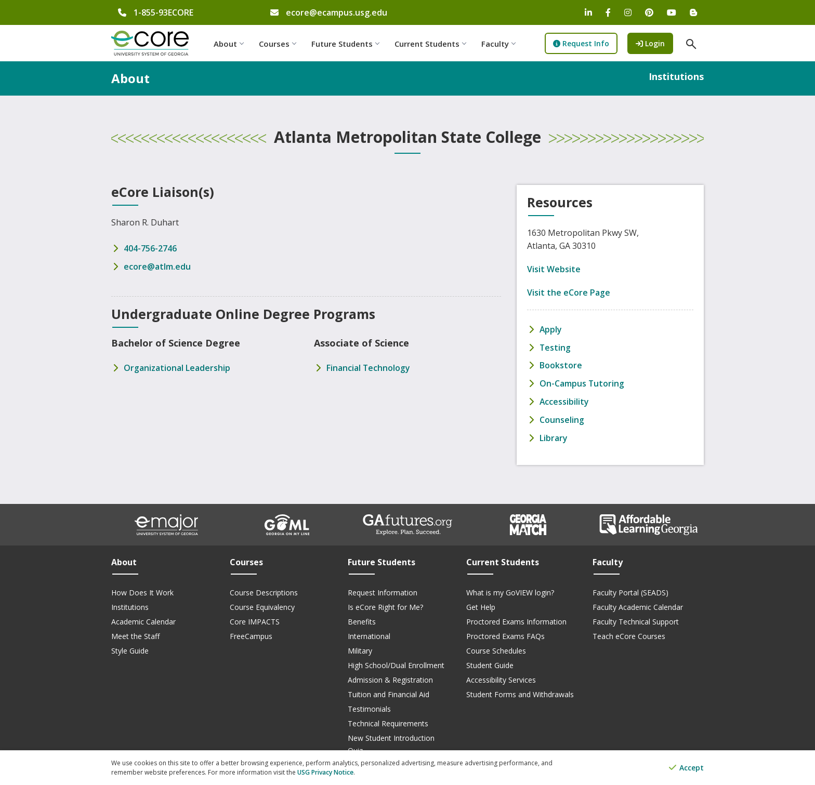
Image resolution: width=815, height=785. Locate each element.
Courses (278, 43)
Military (360, 648)
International (369, 633)
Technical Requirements (388, 721)
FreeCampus (251, 633)
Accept (686, 768)
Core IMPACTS (255, 619)
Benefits (362, 619)
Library (554, 435)
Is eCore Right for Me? (385, 604)
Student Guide (490, 663)
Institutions (130, 604)
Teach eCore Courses (629, 633)
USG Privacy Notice (325, 772)
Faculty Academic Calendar (638, 604)
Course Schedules (496, 648)
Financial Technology (368, 366)
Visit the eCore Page (568, 292)
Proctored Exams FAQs (505, 633)
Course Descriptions (264, 590)
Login (655, 42)
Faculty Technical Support (636, 619)
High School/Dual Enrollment (396, 663)
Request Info (583, 43)
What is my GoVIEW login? (510, 590)
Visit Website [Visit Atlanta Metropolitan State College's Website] (554, 269)
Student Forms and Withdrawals (520, 692)
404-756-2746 (150, 248)
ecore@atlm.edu (157, 266)
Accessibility (564, 400)
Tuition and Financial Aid (388, 692)
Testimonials (369, 706)
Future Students (346, 43)
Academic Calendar (143, 619)
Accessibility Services (501, 677)
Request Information (382, 590)
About (230, 43)
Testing (555, 347)
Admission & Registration (390, 677)
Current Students (431, 43)
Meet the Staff (135, 633)
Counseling (562, 417)
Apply (551, 329)
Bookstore (561, 364)
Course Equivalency (262, 604)
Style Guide (130, 648)
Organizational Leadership (177, 366)
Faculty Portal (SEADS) (630, 590)
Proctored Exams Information (516, 619)
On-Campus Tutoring (582, 382)
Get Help (480, 604)
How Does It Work (142, 590)
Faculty (500, 43)
